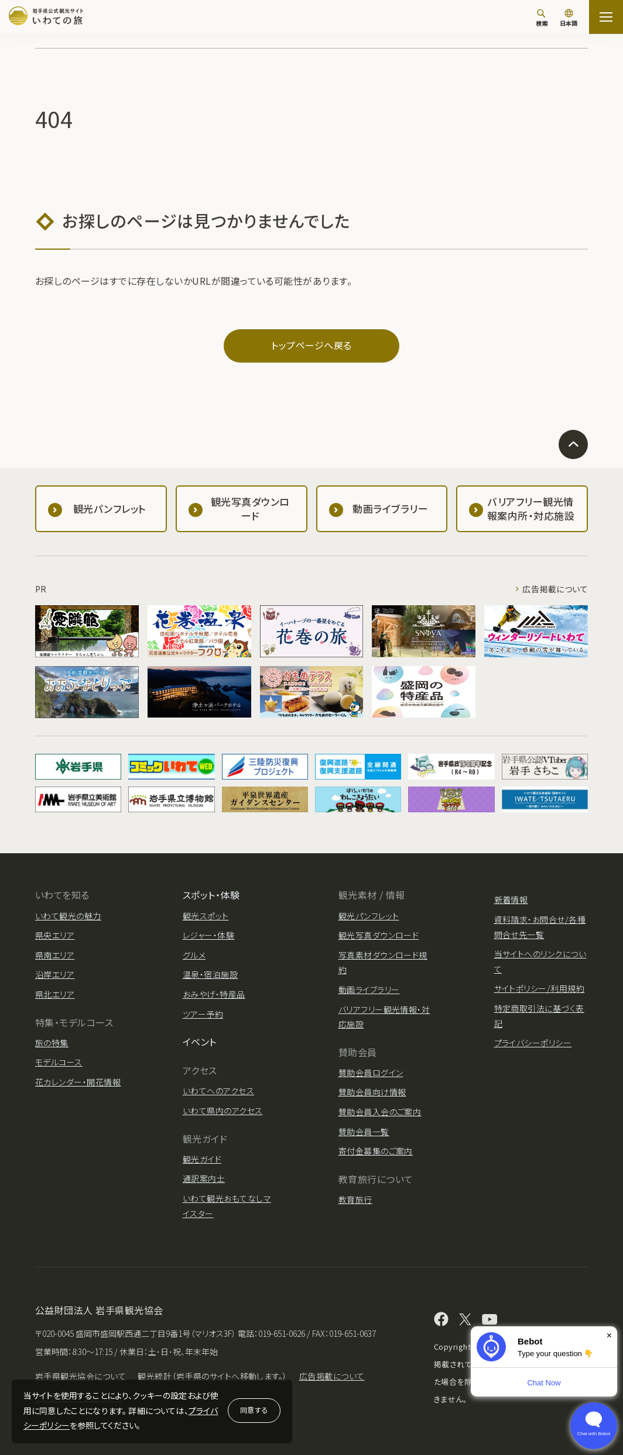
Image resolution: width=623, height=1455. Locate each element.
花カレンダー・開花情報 (78, 1082)
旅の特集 (52, 1043)
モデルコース (59, 1062)
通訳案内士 (204, 1178)
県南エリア (54, 955)
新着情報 (511, 899)
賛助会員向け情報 (372, 1092)
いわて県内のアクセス (223, 1110)
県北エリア (54, 994)
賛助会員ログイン (370, 1072)
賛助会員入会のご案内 (380, 1112)
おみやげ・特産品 (214, 994)
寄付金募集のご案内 (375, 1151)
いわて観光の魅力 (68, 916)
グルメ (194, 955)
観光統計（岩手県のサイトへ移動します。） (212, 1376)
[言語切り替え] (568, 19)
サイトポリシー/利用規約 (539, 988)
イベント (200, 1042)
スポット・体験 (211, 895)
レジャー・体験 (208, 935)
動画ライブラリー (369, 989)
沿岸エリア (54, 974)
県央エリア (54, 935)
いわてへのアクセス (218, 1091)
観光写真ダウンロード (378, 935)
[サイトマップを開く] (606, 17)
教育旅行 (355, 1199)
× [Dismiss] (609, 1335)
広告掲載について (555, 589)
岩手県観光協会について (80, 1376)
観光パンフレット (368, 916)
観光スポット (206, 916)
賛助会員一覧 (363, 1131)
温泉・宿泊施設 (210, 974)
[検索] (541, 17)
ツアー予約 (203, 1014)
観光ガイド (202, 1159)
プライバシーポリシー (533, 1043)
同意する (254, 1410)
